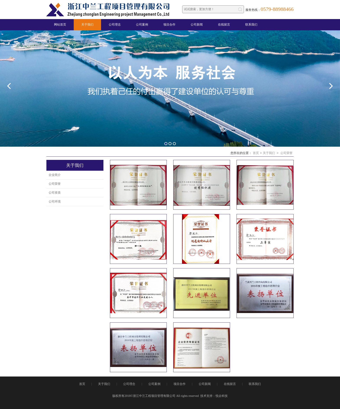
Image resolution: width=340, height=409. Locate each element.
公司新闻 (197, 24)
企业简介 (55, 175)
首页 (256, 153)
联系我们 (251, 24)
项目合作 (169, 24)
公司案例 (142, 24)
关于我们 (87, 24)
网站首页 (60, 24)
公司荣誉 (286, 153)
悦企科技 (222, 396)
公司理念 (115, 24)
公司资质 (55, 192)
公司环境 (55, 201)
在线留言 (224, 24)
